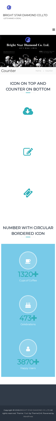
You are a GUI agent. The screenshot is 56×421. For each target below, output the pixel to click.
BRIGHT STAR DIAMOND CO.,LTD (25, 15)
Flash (26, 413)
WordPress (28, 416)
